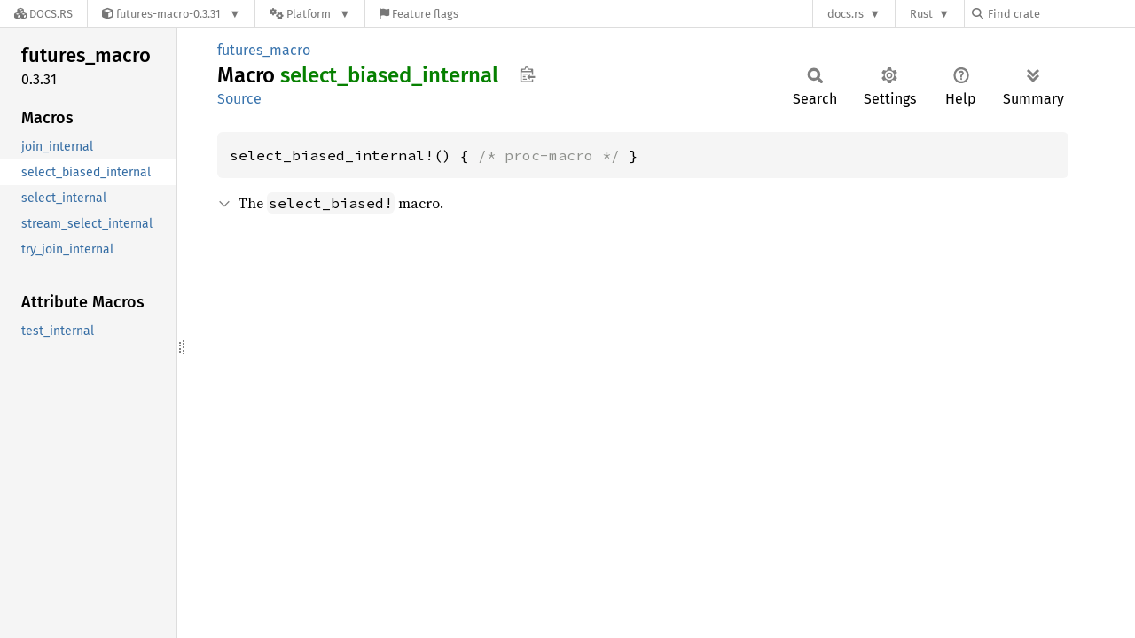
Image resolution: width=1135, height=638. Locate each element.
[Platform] (309, 13)
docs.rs (845, 13)
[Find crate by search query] (1060, 13)
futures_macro (263, 50)
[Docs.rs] (43, 13)
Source (239, 98)
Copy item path (527, 74)
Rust (921, 13)
